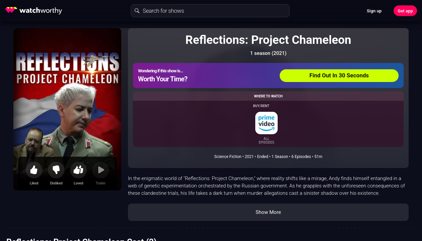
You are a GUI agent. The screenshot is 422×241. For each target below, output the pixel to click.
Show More (268, 212)
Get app (405, 10)
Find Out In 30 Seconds (339, 75)
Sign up (374, 10)
